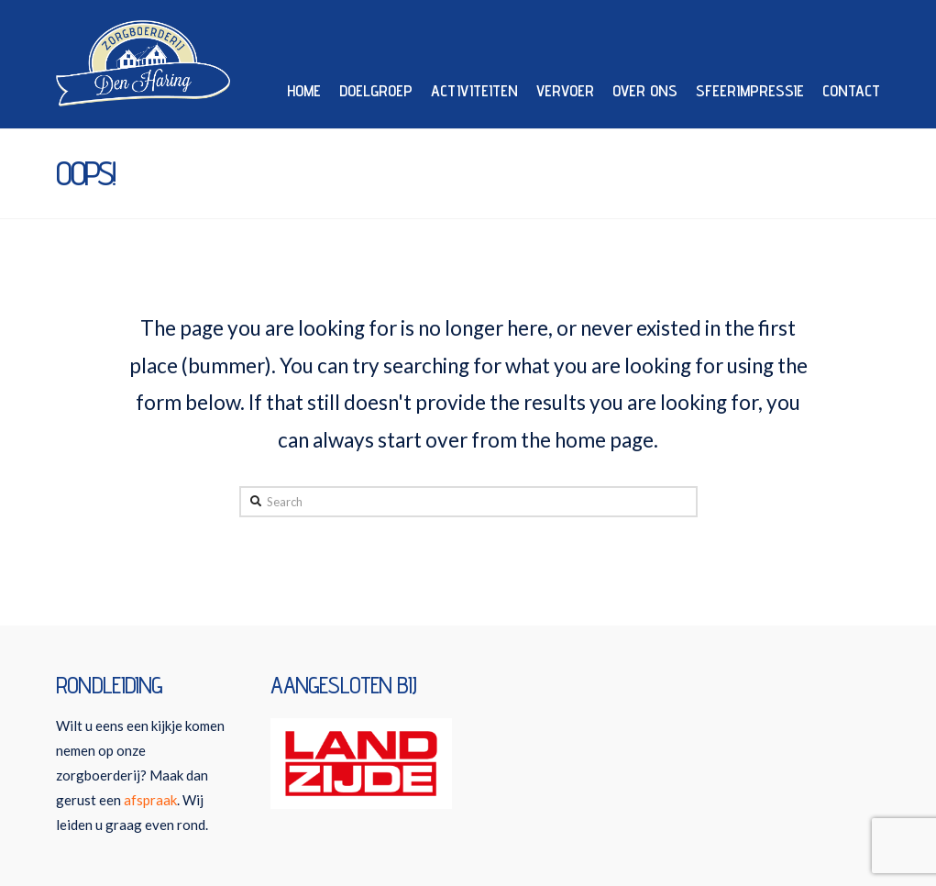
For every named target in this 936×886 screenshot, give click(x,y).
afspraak (150, 800)
